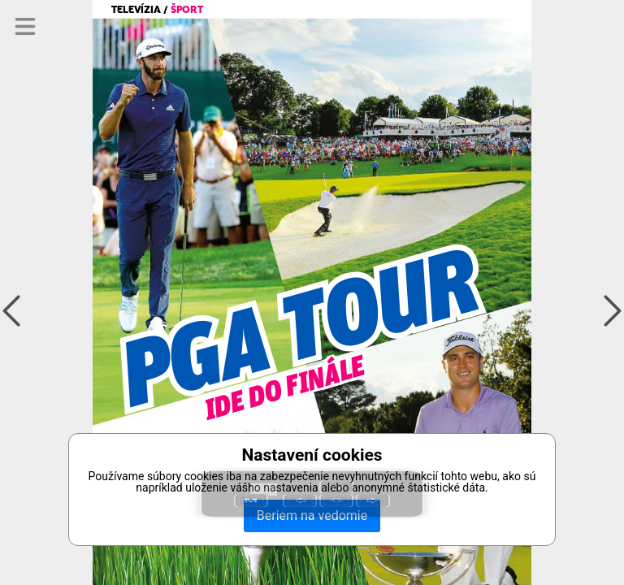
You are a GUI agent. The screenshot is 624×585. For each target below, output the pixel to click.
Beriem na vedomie (312, 515)
